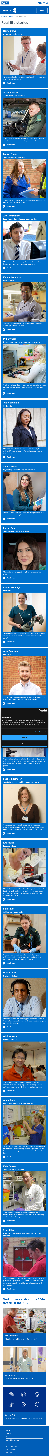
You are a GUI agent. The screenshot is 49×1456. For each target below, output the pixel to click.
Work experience (11, 1446)
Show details (39, 732)
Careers (10, 17)
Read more (11, 83)
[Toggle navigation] (42, 10)
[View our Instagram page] (47, 3)
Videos (8, 1437)
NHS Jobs (9, 1453)
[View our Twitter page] (39, 3)
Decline (24, 744)
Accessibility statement (13, 1440)
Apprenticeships (11, 1449)
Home (3, 17)
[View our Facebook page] (41, 3)
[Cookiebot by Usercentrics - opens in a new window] (39, 710)
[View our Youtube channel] (44, 3)
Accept (24, 737)
